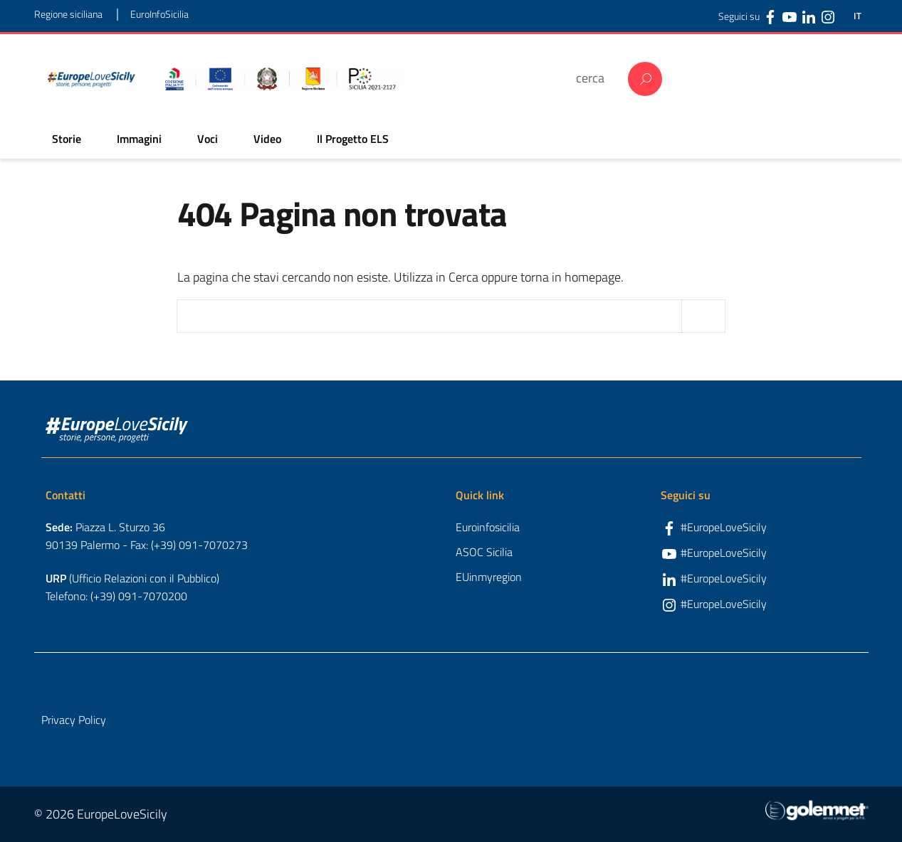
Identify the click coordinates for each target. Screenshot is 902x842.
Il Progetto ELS (353, 138)
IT (857, 16)
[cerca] (594, 78)
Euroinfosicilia (488, 526)
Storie (66, 138)
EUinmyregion (489, 576)
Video (267, 138)
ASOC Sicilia (484, 551)
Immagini (139, 138)
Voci (207, 138)
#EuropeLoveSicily (724, 526)
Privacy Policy (73, 719)
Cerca (645, 79)
